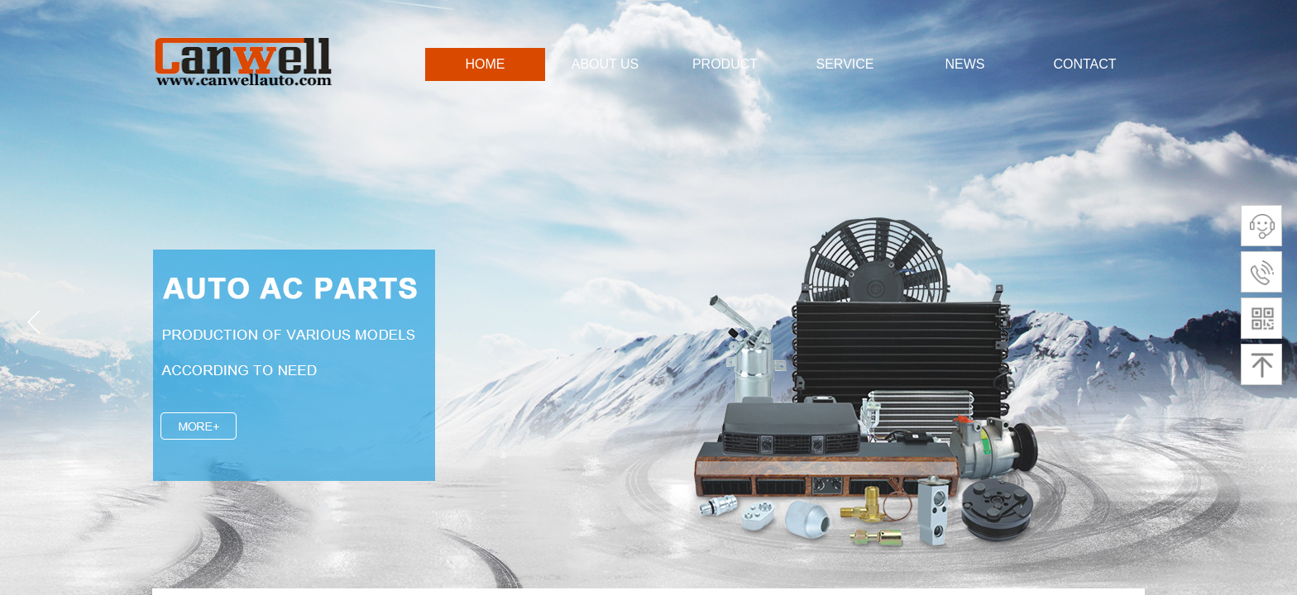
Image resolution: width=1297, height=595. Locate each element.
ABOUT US (605, 64)
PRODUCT (725, 64)
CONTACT (1084, 64)
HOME (485, 64)
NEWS (965, 64)
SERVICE (845, 64)
